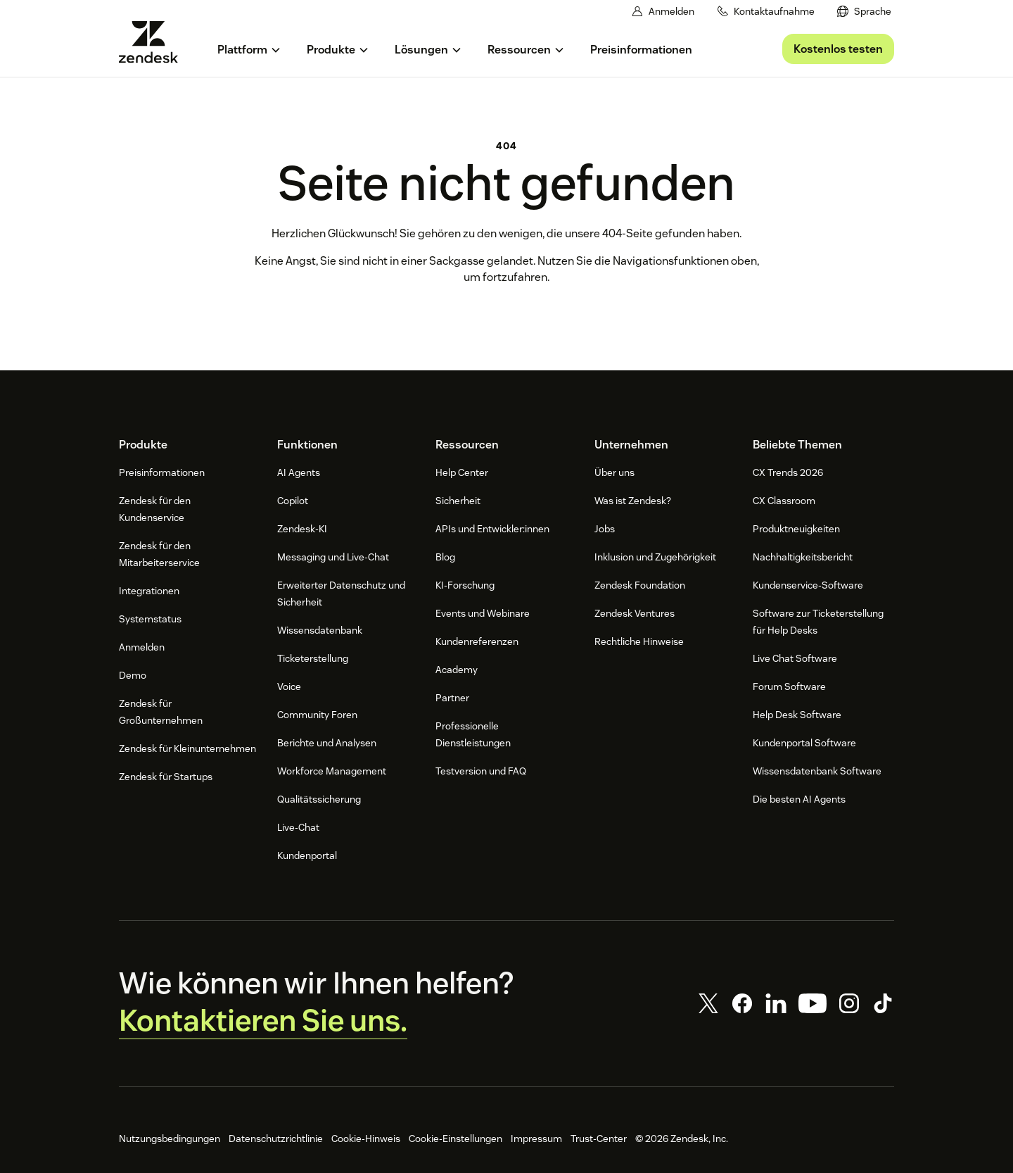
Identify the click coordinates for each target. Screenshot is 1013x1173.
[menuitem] (864, 11)
